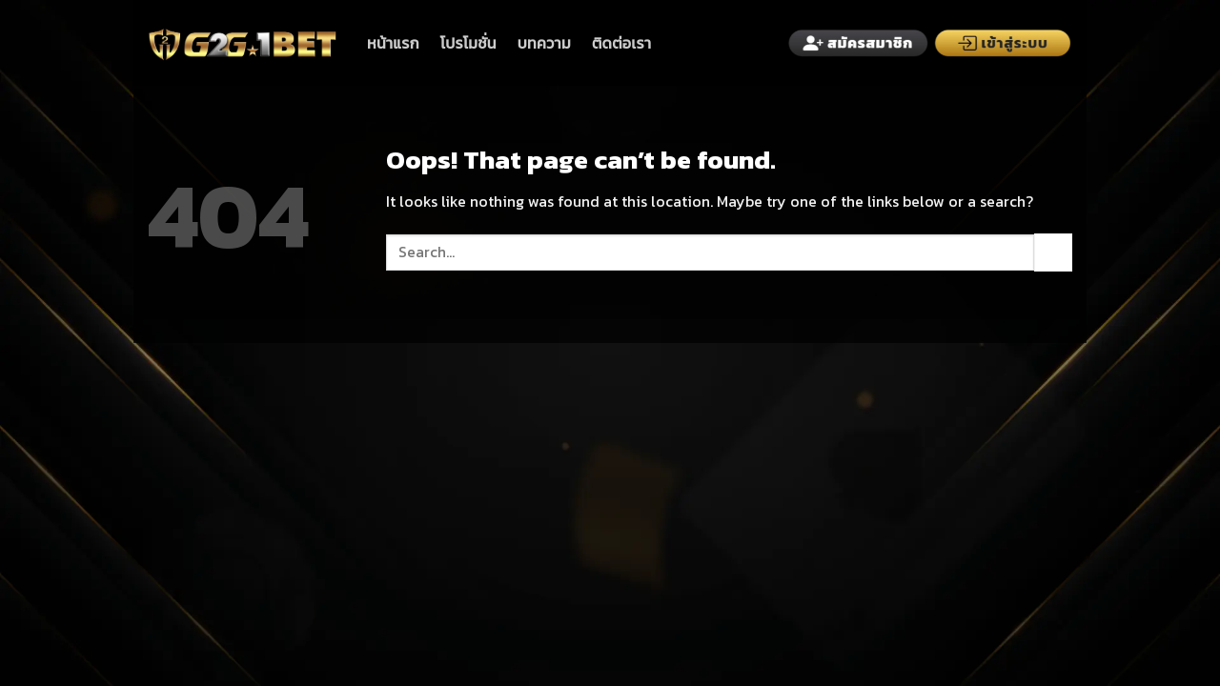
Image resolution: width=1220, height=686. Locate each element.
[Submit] (1053, 252)
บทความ (544, 42)
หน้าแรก (393, 42)
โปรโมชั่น (468, 42)
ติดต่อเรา (621, 42)
